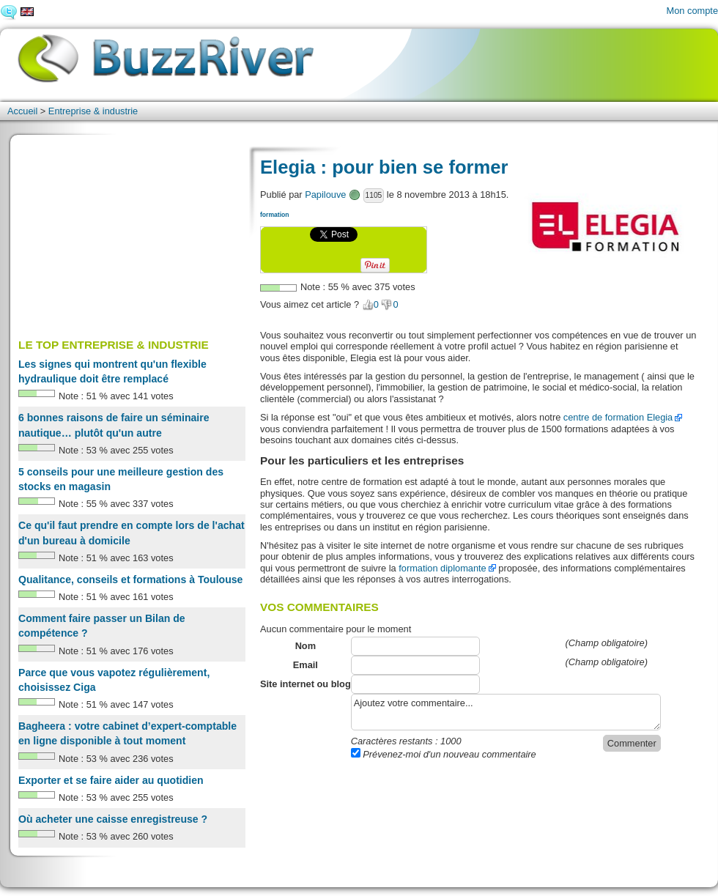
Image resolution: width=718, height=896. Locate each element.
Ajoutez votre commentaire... (506, 712)
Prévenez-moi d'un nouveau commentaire (443, 754)
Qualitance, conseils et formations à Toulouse (130, 579)
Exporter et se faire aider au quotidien (111, 780)
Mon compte (692, 10)
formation (274, 214)
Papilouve (325, 194)
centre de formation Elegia (618, 417)
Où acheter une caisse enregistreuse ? (112, 819)
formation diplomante (442, 568)
